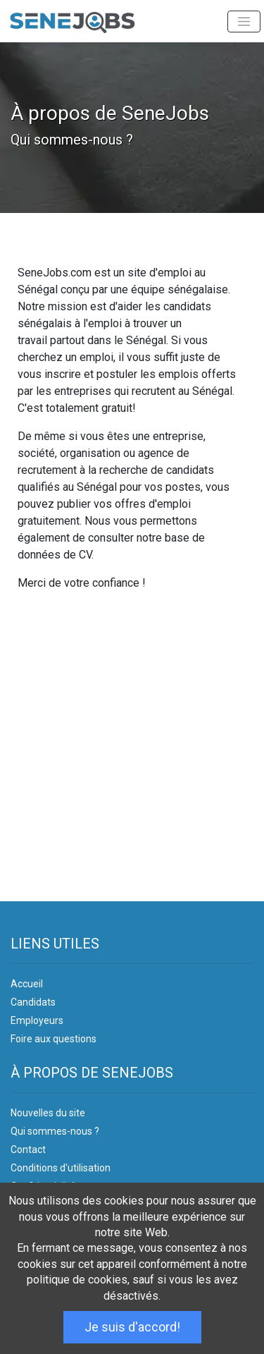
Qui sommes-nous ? (55, 1131)
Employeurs (37, 1020)
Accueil (27, 983)
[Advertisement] (132, 752)
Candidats (33, 1002)
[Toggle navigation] (243, 21)
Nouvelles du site (48, 1112)
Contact (28, 1149)
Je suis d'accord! (132, 1326)
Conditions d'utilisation (61, 1167)
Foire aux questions (53, 1038)
